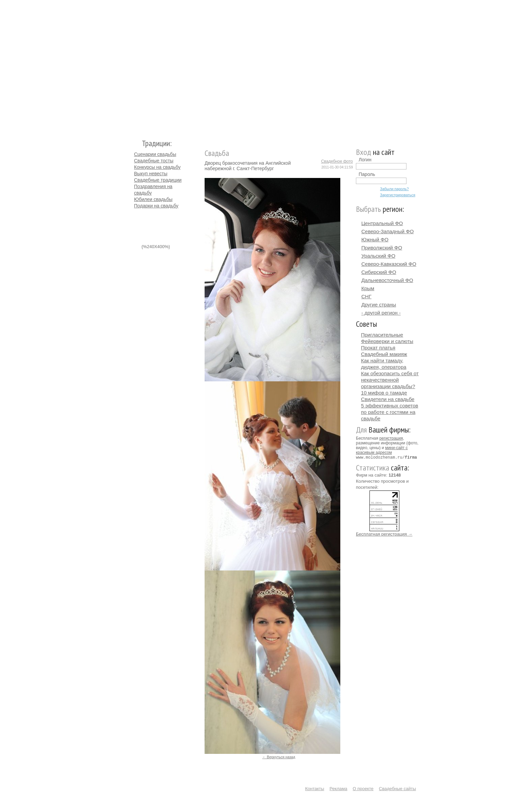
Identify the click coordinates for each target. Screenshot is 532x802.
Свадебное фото (337, 161)
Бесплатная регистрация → (384, 533)
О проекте (363, 788)
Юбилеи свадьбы (153, 199)
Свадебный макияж (384, 354)
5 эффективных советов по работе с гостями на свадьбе (389, 412)
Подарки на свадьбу (156, 205)
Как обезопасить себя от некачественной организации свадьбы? (390, 379)
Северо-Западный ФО (387, 231)
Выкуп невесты (150, 173)
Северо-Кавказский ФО (388, 264)
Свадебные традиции (158, 180)
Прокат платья (378, 347)
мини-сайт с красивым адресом (382, 450)
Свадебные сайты (397, 788)
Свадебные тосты (153, 160)
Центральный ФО (382, 223)
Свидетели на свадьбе (387, 399)
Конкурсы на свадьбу (157, 167)
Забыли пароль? (394, 189)
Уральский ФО (378, 256)
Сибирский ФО (378, 272)
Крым (367, 288)
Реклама (338, 788)
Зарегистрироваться (397, 195)
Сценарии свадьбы (155, 154)
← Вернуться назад (278, 757)
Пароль (367, 174)
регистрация (391, 438)
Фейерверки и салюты (387, 341)
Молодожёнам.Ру (136, 66)
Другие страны (378, 304)
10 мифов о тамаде (384, 393)
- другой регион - (381, 313)
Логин (365, 159)
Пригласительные (382, 335)
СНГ (366, 296)
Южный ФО (374, 239)
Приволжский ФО (381, 247)
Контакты (314, 788)
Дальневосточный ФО (387, 280)
